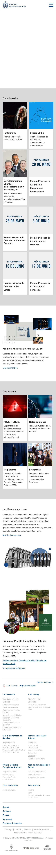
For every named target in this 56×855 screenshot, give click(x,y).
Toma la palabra (9, 790)
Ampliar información (12, 535)
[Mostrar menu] (51, 5)
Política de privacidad (41, 830)
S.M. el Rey (33, 694)
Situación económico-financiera (11, 719)
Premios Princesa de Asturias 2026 (23, 348)
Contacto (7, 811)
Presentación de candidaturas (34, 746)
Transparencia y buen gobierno (11, 724)
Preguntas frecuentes (36, 777)
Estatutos (6, 702)
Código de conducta (11, 705)
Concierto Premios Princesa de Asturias (39, 796)
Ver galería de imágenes (14, 668)
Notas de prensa (34, 774)
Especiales (32, 756)
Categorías (32, 753)
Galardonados (10, 98)
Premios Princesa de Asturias (37, 736)
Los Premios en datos (15, 509)
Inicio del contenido (45, 682)
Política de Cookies (35, 833)
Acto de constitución (11, 699)
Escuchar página (28, 686)
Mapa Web (27, 830)
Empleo (6, 815)
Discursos (32, 702)
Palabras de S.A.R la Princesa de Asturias (11, 746)
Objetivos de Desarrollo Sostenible (12, 728)
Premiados (32, 743)
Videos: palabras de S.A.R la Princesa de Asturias (14, 751)
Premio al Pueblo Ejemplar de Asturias (24, 640)
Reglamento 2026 (35, 750)
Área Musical (34, 785)
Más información (10, 368)
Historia (31, 790)
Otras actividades (10, 785)
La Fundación (9, 694)
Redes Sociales (20, 833)
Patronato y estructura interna (11, 711)
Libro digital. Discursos (37, 705)
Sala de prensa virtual (36, 772)
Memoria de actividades (12, 715)
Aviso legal (8, 830)
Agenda (6, 807)
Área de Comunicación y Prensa (39, 766)
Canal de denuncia (10, 707)
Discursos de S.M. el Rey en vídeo (39, 708)
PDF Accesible (12, 686)
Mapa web (7, 819)
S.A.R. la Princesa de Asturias (12, 736)
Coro (30, 793)
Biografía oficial (34, 699)
